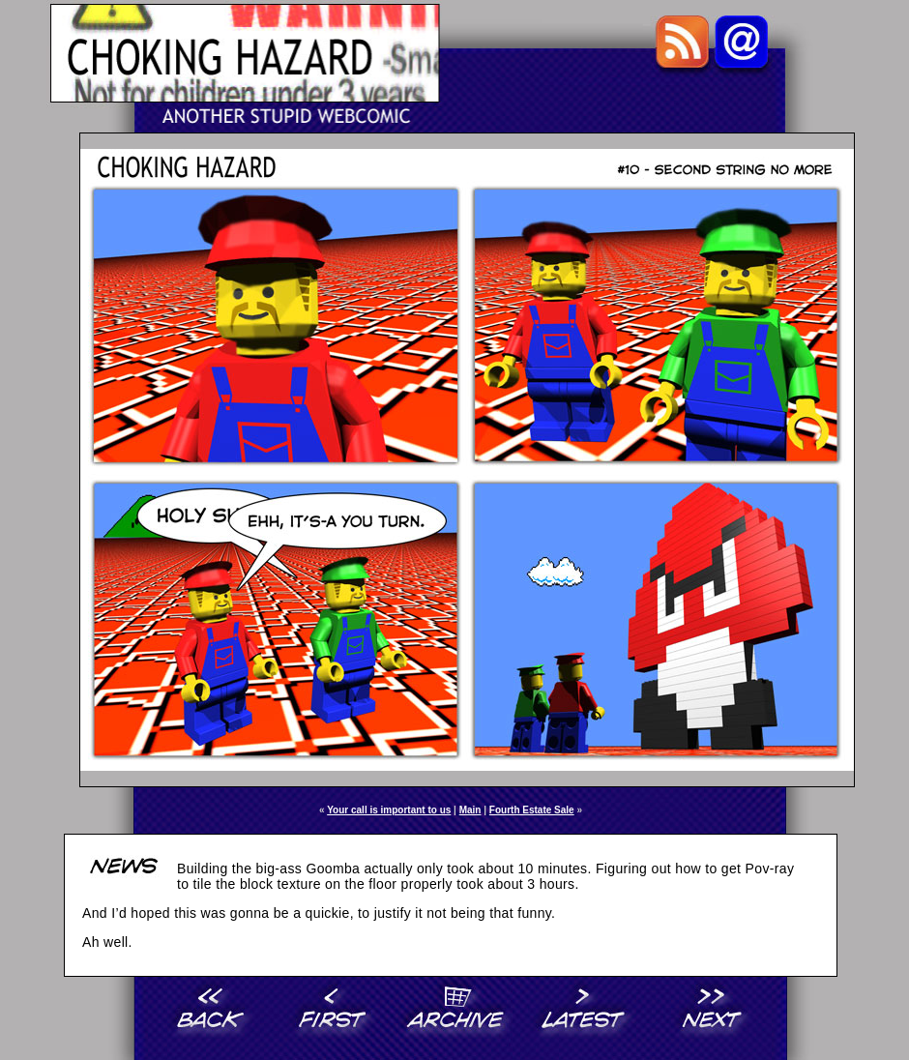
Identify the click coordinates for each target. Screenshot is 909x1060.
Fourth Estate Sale (531, 810)
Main (470, 810)
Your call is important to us (389, 810)
